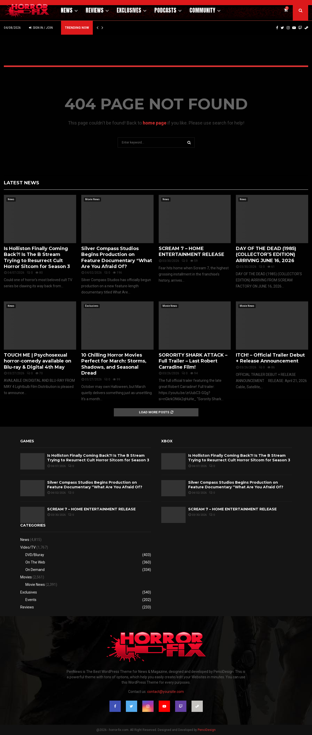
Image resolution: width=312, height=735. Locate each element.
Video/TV (28, 547)
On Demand (35, 570)
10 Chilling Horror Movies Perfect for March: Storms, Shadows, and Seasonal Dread (113, 364)
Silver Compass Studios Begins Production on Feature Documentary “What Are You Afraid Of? (116, 257)
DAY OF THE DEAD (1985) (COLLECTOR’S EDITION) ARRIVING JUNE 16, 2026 (266, 254)
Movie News (92, 199)
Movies (26, 577)
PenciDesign (207, 730)
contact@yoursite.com (165, 692)
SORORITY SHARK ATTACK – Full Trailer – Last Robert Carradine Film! (193, 361)
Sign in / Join (41, 28)
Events (30, 600)
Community (202, 10)
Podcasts (165, 10)
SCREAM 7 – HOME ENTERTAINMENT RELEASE (191, 251)
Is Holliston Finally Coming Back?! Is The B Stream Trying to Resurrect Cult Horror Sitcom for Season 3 (37, 257)
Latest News (21, 183)
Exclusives (129, 10)
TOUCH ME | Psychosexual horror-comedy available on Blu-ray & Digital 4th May (37, 361)
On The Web (35, 562)
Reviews (95, 10)
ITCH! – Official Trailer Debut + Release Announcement (270, 358)
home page (154, 123)
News (67, 10)
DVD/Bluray (34, 555)
